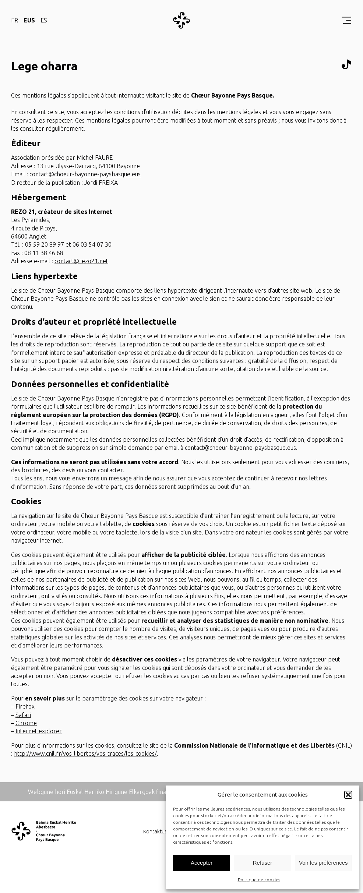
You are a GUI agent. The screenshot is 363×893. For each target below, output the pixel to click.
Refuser (262, 863)
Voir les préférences (323, 863)
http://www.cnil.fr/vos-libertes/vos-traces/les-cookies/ (85, 753)
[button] (348, 794)
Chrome (26, 723)
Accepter (201, 863)
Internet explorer (38, 731)
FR (14, 20)
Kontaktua (155, 831)
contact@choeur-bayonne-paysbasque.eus (85, 174)
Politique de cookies (259, 879)
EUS (29, 20)
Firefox (25, 706)
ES (43, 20)
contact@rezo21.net (81, 261)
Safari (23, 715)
